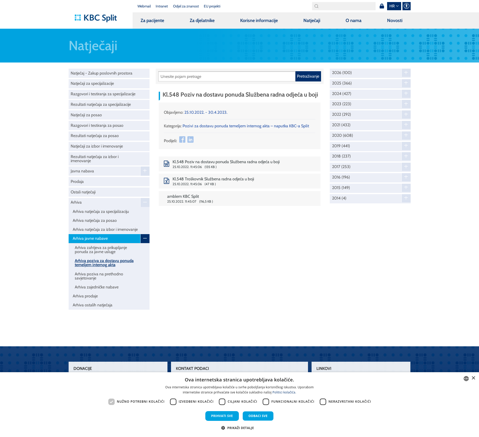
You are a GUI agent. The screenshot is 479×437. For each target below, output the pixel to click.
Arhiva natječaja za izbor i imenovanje (105, 229)
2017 (341, 167)
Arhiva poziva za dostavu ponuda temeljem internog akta (104, 262)
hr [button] (392, 6)
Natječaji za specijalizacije (92, 83)
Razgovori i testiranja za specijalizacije (103, 93)
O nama (353, 20)
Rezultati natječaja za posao (95, 135)
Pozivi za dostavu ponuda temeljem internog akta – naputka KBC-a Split (246, 125)
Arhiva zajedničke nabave (97, 287)
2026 (342, 73)
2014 (339, 198)
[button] (239, 428)
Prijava (382, 6)
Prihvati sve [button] (222, 416)
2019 (341, 146)
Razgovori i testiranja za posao (97, 125)
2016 (341, 177)
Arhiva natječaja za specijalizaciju (101, 211)
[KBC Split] (98, 18)
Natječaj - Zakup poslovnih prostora (101, 73)
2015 (341, 188)
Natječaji (311, 20)
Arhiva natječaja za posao (95, 220)
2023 (341, 104)
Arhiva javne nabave (90, 238)
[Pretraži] (226, 76)
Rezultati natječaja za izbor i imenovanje (95, 158)
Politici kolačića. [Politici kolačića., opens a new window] (284, 392)
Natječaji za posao (86, 114)
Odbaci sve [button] (258, 416)
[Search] (344, 6)
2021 (341, 125)
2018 (341, 156)
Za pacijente (152, 20)
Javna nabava (82, 171)
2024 (341, 94)
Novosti (394, 20)
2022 (341, 114)
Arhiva (76, 202)
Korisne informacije (259, 20)
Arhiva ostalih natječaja (92, 305)
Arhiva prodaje (85, 296)
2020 (342, 135)
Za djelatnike (202, 20)
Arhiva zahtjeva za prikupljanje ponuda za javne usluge (101, 249)
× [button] (473, 378)
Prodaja (77, 181)
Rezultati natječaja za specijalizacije (101, 104)
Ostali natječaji (83, 192)
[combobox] (466, 378)
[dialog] (239, 404)
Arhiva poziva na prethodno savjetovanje (99, 276)
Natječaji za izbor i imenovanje (97, 146)
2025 (342, 83)
